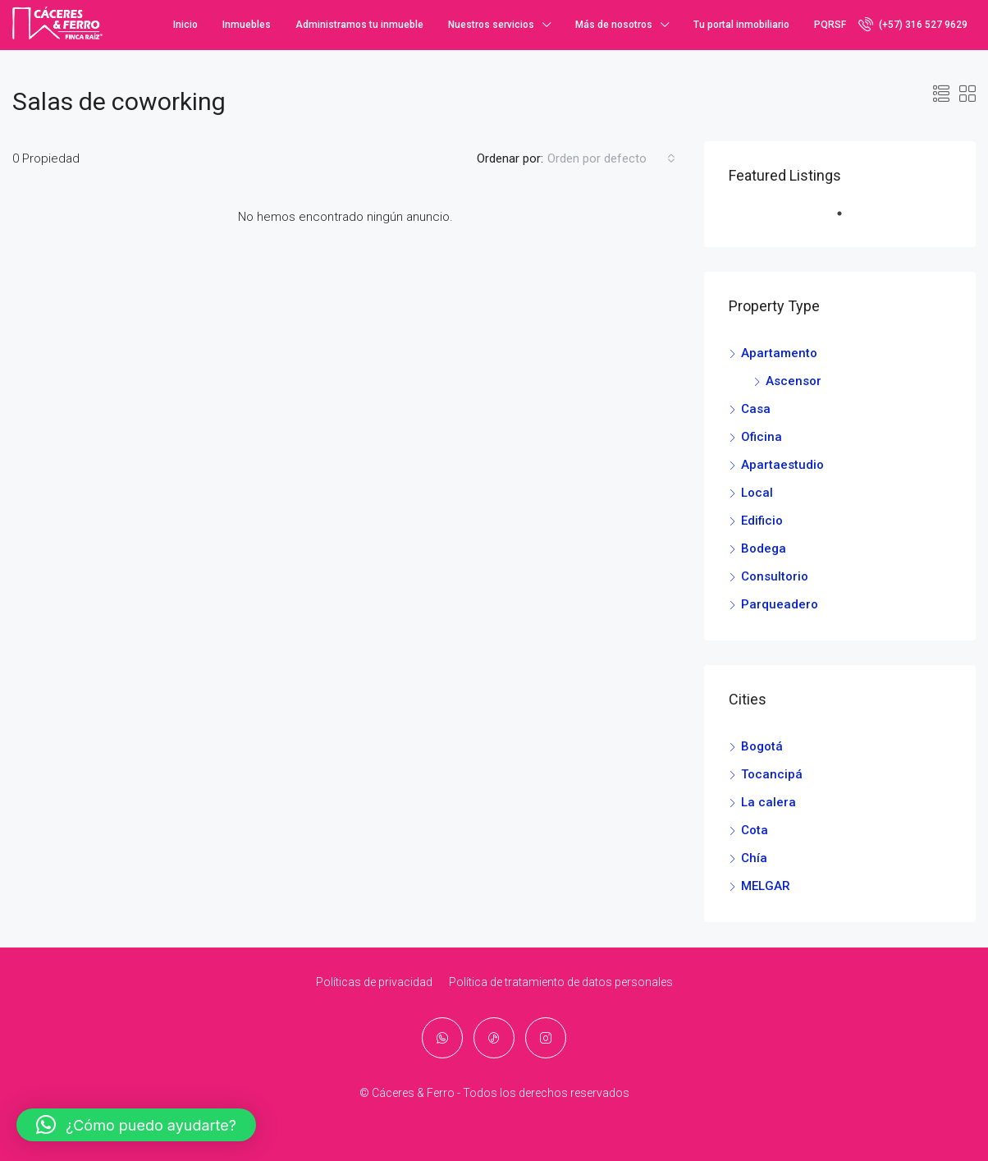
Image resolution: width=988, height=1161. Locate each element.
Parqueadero (779, 604)
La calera (768, 802)
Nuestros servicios (491, 24)
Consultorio (774, 576)
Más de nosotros (613, 24)
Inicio (185, 24)
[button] (136, 1124)
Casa (756, 409)
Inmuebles (246, 24)
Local (757, 492)
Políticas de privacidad (374, 982)
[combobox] (611, 158)
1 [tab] (847, 220)
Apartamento (779, 353)
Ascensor (793, 381)
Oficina (761, 436)
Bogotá (762, 746)
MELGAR (765, 886)
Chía (754, 858)
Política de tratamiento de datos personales (561, 982)
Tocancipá (772, 774)
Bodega (763, 548)
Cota (754, 830)
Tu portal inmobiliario (741, 24)
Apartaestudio (782, 464)
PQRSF (830, 24)
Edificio (762, 520)
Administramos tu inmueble (359, 24)
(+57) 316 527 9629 (912, 23)
